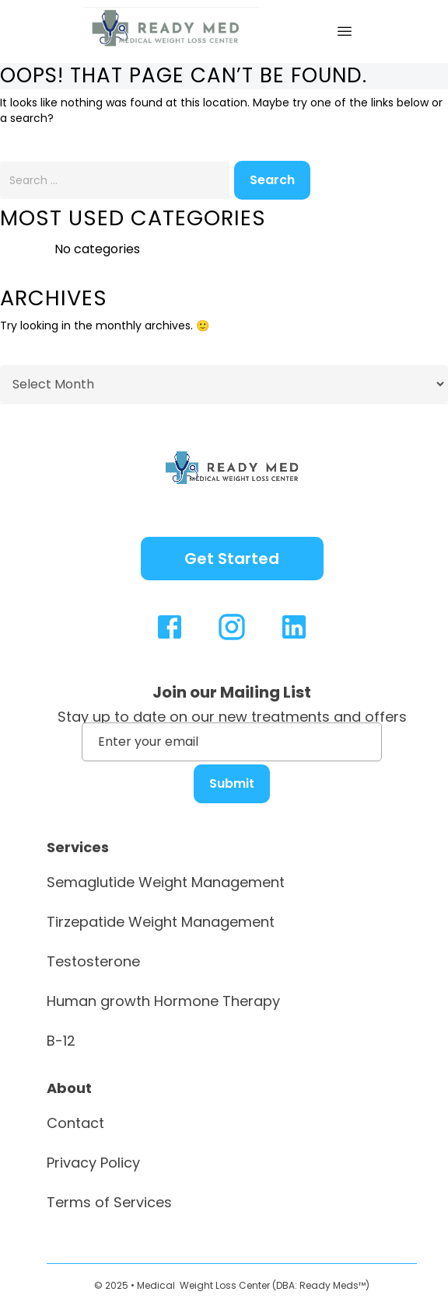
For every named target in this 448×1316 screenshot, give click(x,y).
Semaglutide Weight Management (166, 882)
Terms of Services (109, 1202)
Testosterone (93, 961)
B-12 (61, 1040)
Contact (75, 1123)
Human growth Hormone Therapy (163, 1001)
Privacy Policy (93, 1162)
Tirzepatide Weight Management (161, 921)
